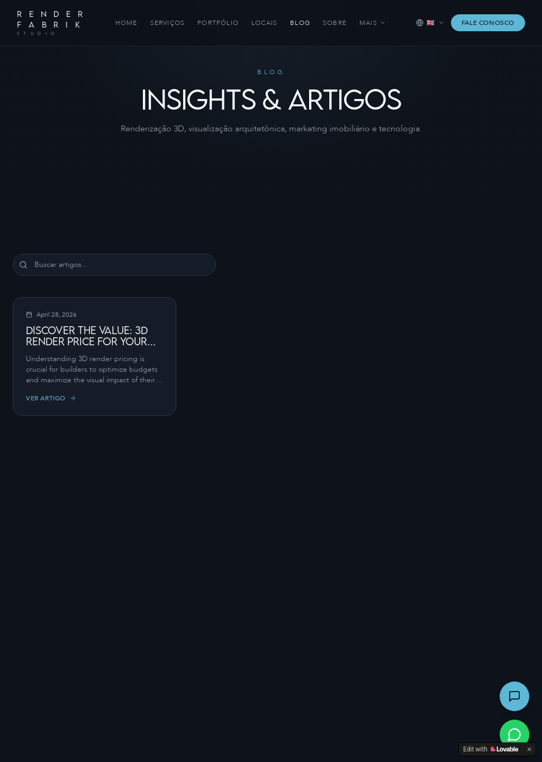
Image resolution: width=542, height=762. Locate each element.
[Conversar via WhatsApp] (514, 734)
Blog (300, 23)
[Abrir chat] (514, 696)
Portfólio (218, 23)
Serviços (167, 23)
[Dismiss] (529, 749)
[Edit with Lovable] (490, 749)
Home (126, 23)
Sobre (335, 23)
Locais (264, 23)
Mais (372, 23)
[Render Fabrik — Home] (51, 22)
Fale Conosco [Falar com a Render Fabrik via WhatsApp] (488, 23)
